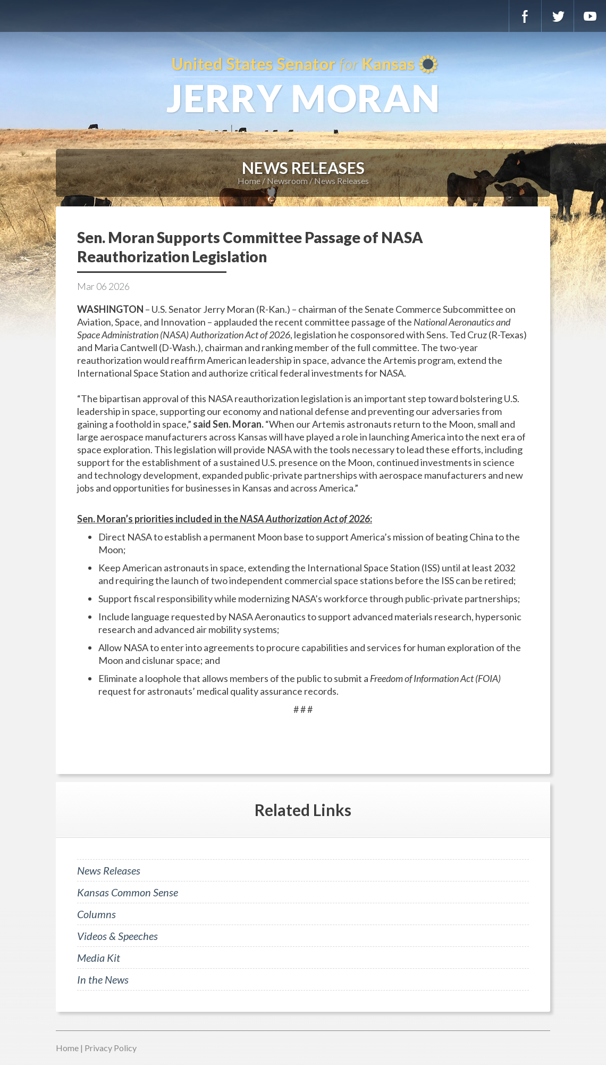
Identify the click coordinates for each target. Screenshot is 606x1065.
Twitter (558, 16)
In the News (103, 979)
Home (249, 181)
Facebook (525, 16)
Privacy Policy (111, 1048)
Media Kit (98, 957)
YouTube (590, 16)
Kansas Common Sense (127, 892)
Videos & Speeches (117, 935)
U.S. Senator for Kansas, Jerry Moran (303, 85)
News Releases (341, 181)
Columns (96, 914)
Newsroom (287, 181)
